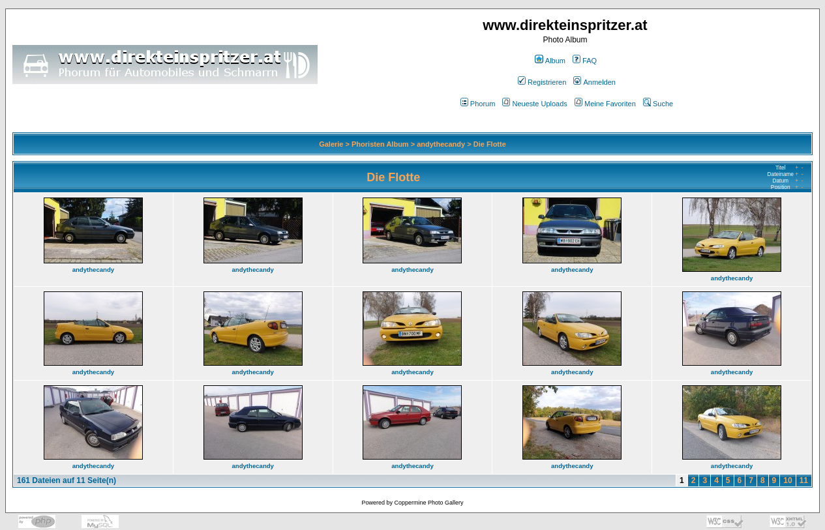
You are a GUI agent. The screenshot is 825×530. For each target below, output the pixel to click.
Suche (658, 104)
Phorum (478, 104)
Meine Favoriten (605, 104)
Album (550, 61)
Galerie (331, 144)
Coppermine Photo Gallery (428, 502)
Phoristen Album (380, 144)
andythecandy (441, 144)
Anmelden (594, 82)
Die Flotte (489, 144)
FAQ (585, 61)
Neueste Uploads (534, 104)
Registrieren (542, 82)
